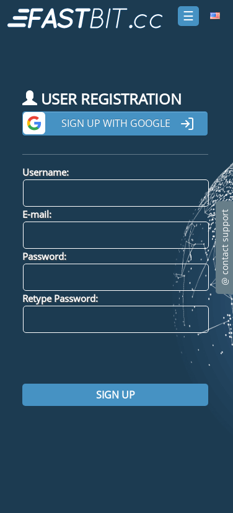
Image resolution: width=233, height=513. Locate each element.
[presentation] (116, 358)
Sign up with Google (128, 123)
